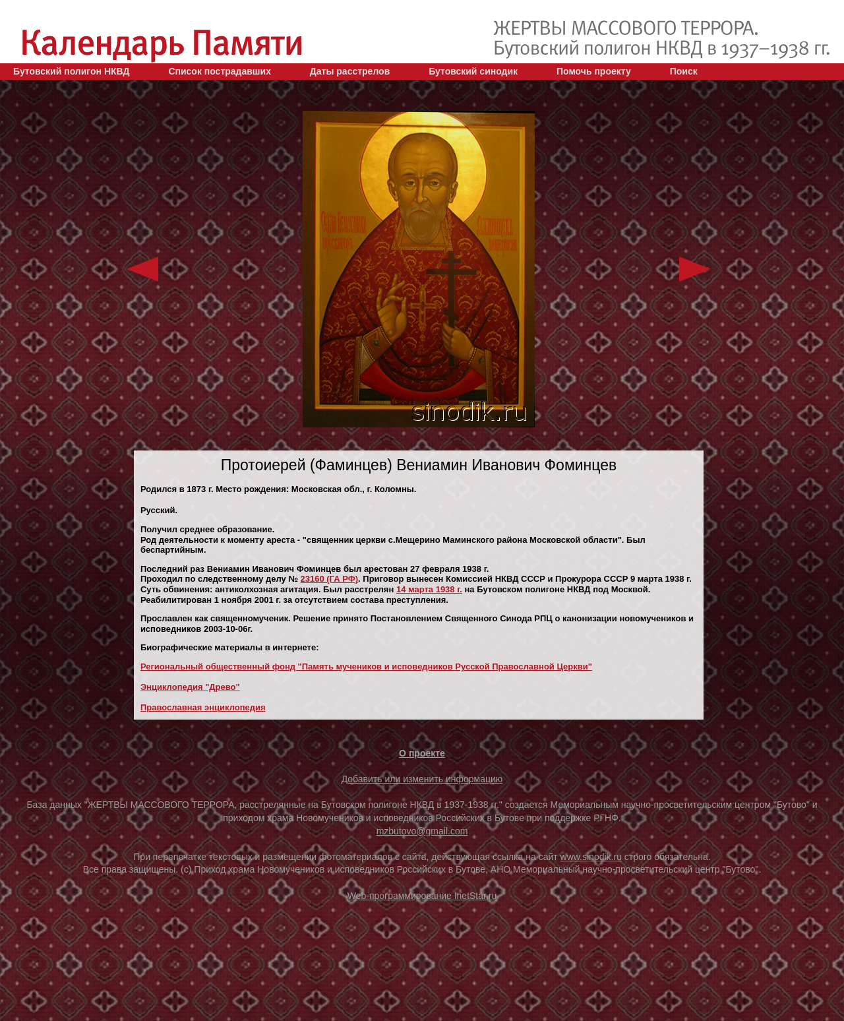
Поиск (684, 71)
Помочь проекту (594, 71)
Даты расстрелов (350, 71)
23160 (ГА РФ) (330, 579)
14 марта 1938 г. (429, 589)
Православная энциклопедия (203, 707)
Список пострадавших (219, 71)
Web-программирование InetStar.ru (422, 895)
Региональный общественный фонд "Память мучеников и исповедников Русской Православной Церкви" (366, 666)
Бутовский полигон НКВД (71, 71)
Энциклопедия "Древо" (190, 687)
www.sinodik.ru (591, 856)
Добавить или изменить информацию (422, 779)
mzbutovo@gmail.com (422, 831)
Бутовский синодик (473, 71)
